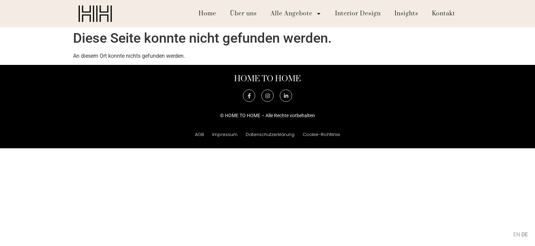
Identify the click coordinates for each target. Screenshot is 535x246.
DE (524, 234)
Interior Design (358, 13)
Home (207, 13)
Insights (406, 13)
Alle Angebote (296, 14)
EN (516, 234)
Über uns (243, 13)
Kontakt (443, 13)
